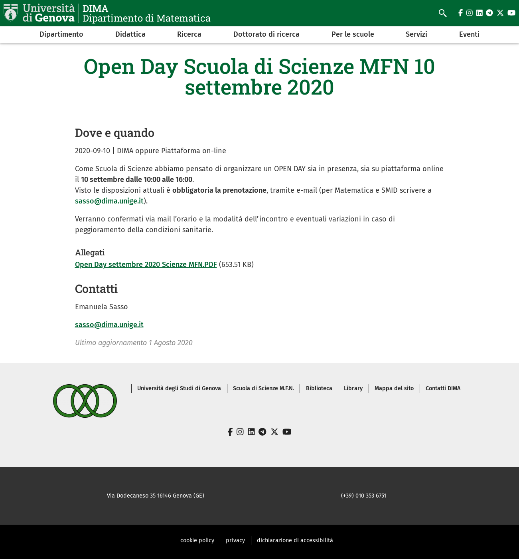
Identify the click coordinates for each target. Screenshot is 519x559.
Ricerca (189, 34)
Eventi (469, 34)
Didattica (130, 34)
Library (353, 388)
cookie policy (197, 540)
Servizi (416, 34)
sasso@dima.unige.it (109, 201)
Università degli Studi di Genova (179, 388)
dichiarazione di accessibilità (295, 540)
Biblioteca (319, 388)
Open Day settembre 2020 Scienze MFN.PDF (146, 264)
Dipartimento (61, 34)
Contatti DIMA (443, 388)
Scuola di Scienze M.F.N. (263, 388)
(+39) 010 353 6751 (363, 495)
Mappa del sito (394, 388)
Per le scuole (353, 34)
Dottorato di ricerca (266, 34)
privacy (235, 540)
